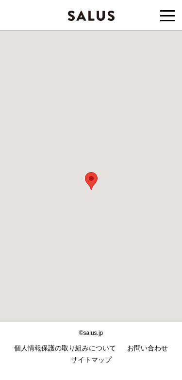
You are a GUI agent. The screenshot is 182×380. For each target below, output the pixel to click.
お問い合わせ (147, 348)
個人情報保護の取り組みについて (65, 348)
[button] (91, 181)
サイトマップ (91, 360)
